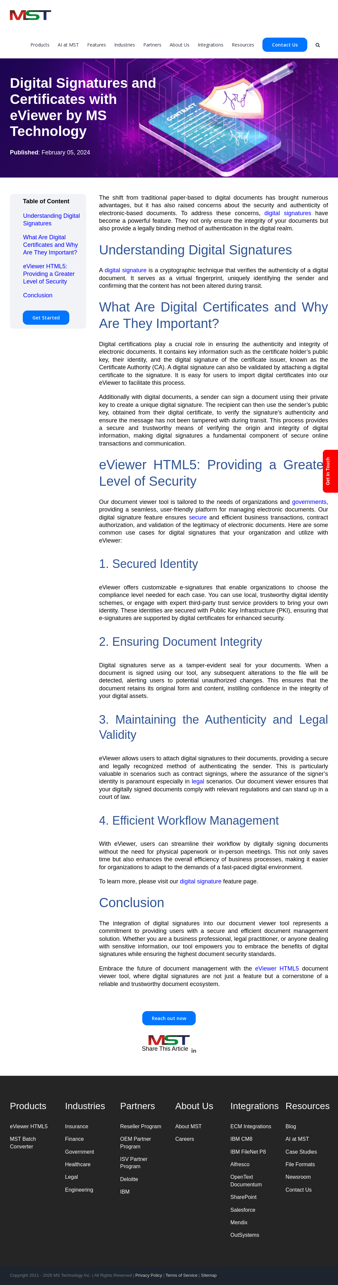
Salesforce (242, 1210)
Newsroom (298, 1177)
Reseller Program (140, 1126)
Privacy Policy (148, 1275)
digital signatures (287, 213)
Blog (291, 1126)
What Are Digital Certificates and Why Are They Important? (50, 245)
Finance (74, 1139)
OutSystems (244, 1235)
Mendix (239, 1222)
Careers (184, 1139)
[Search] (318, 44)
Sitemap (209, 1275)
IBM (124, 1192)
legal (198, 781)
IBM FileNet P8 (248, 1152)
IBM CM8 (241, 1139)
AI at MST (297, 1139)
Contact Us (299, 1190)
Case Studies (301, 1152)
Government (79, 1152)
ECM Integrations (250, 1126)
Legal (71, 1177)
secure (198, 517)
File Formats (300, 1164)
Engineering (79, 1190)
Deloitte (129, 1179)
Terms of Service (181, 1275)
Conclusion (37, 295)
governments (309, 502)
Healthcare (77, 1164)
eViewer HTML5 (277, 968)
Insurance (76, 1126)
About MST (188, 1126)
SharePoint (243, 1197)
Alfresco (240, 1164)
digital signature (126, 270)
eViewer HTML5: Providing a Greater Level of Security (49, 274)
